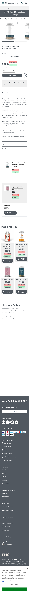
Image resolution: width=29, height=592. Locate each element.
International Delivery (9, 457)
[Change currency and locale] (7, 544)
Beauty (4, 473)
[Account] (22, 3)
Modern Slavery (6, 503)
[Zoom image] (17, 23)
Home (2, 19)
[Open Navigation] (3, 3)
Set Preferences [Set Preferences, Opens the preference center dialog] (15, 584)
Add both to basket (10, 212)
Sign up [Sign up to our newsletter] (15, 411)
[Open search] (6, 3)
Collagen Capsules (7, 279)
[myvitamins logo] (13, 3)
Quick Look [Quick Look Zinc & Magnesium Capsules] (21, 259)
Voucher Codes (6, 526)
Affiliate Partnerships (7, 507)
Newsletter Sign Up (7, 523)
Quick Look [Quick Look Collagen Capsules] (6, 291)
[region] (14, 579)
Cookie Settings (6, 537)
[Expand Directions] (14, 149)
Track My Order (7, 460)
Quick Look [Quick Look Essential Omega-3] (21, 291)
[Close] (27, 568)
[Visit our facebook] (8, 422)
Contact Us (6, 443)
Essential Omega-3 (21, 279)
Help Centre (6, 447)
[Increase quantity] (13, 70)
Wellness (4, 476)
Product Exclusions (7, 520)
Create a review (8, 317)
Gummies (4, 470)
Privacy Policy (5, 496)
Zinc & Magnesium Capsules (21, 245)
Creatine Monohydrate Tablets (7, 246)
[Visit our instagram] (3, 422)
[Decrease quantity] (4, 70)
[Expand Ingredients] (14, 144)
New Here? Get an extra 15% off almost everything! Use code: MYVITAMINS (14, 13)
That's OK (14, 589)
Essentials (4, 480)
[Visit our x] (16, 422)
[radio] (14, 56)
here (3, 581)
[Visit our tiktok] (12, 422)
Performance (5, 483)
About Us (4, 493)
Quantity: (4, 67)
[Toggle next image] (27, 31)
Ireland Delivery (7, 453)
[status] (9, 70)
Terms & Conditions (7, 500)
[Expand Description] (14, 93)
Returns (5, 450)
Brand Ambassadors (7, 510)
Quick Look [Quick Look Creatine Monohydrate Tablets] (6, 260)
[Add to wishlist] (25, 75)
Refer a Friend (5, 530)
